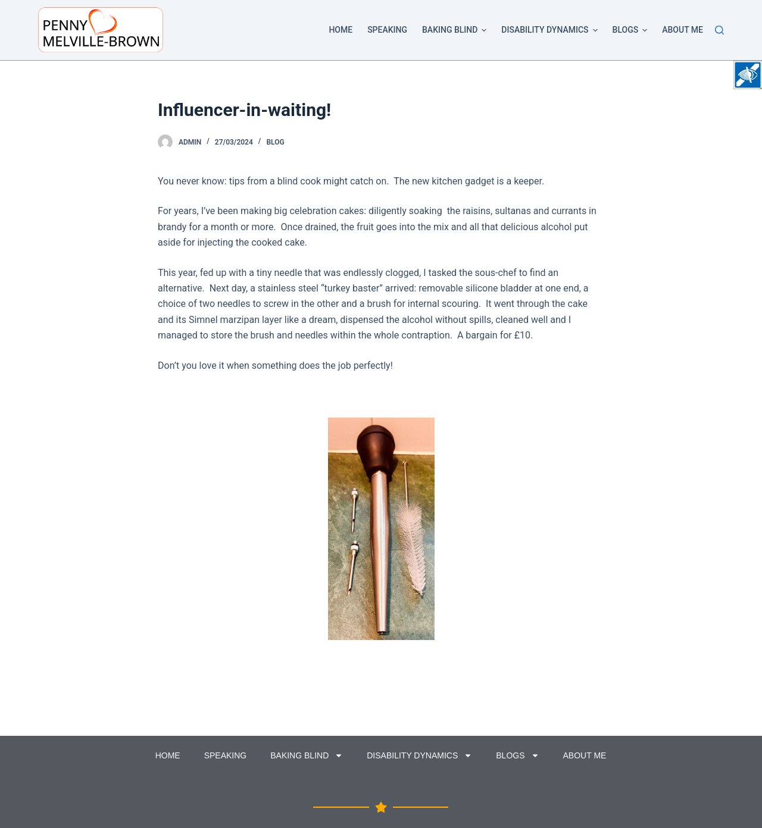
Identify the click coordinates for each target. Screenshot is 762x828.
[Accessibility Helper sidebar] (747, 75)
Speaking (387, 29)
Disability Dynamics (551, 30)
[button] (484, 30)
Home (340, 29)
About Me (682, 29)
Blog (275, 142)
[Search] (719, 30)
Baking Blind (456, 30)
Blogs (632, 30)
